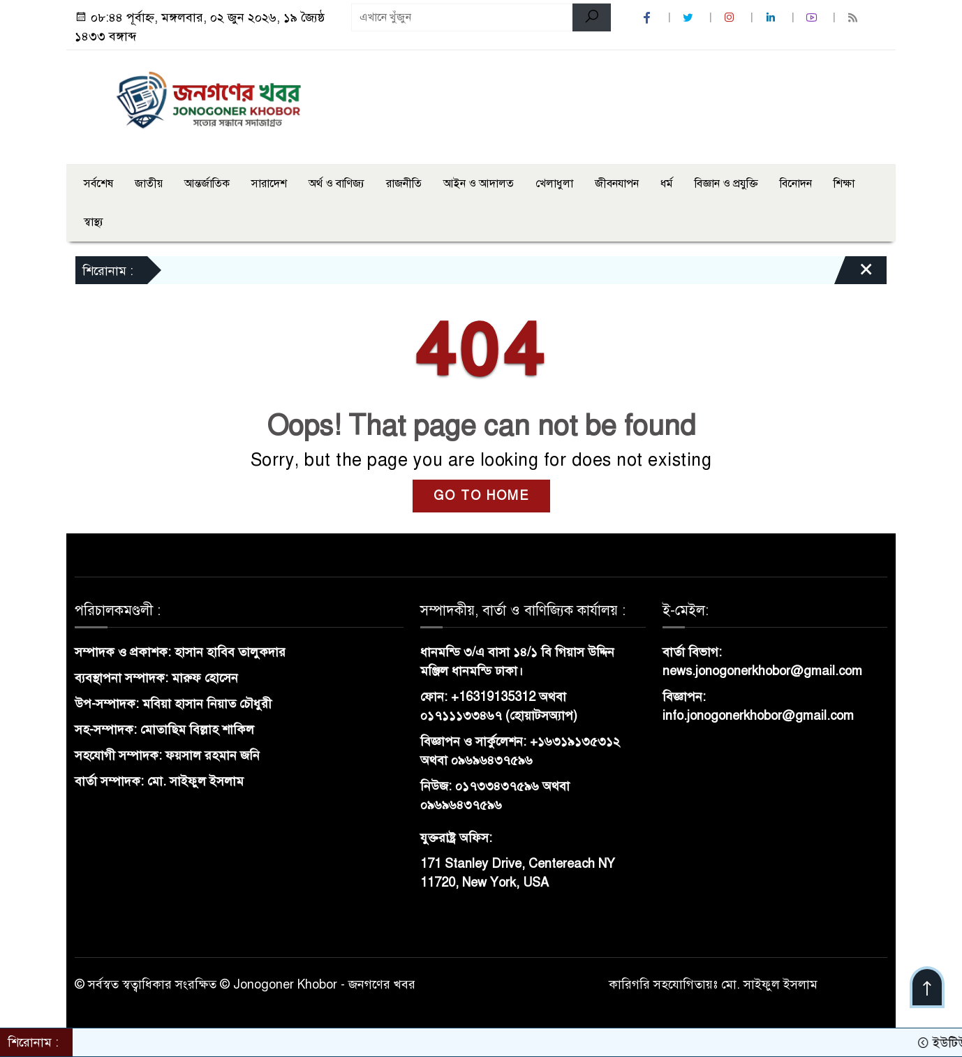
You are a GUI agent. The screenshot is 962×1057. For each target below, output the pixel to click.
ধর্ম (666, 184)
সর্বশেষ (98, 184)
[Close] (854, 273)
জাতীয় (149, 184)
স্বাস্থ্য (93, 222)
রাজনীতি (404, 184)
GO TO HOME (481, 495)
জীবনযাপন (617, 184)
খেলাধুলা (554, 184)
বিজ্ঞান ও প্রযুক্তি (726, 184)
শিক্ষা (844, 184)
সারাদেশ (269, 184)
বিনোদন (796, 184)
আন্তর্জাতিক (207, 184)
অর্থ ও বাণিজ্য (336, 184)
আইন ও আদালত (478, 184)
